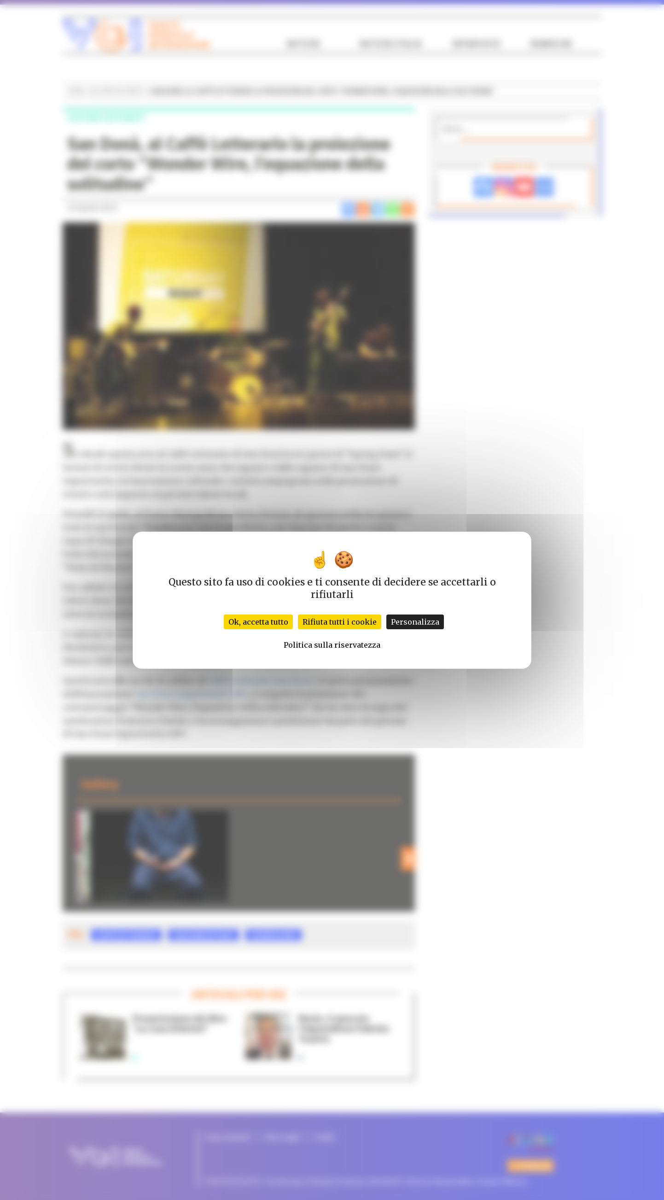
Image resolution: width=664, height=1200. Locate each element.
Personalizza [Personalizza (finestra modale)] (415, 621)
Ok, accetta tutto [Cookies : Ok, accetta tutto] (258, 621)
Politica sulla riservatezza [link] (332, 645)
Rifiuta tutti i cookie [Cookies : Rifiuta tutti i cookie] (340, 621)
